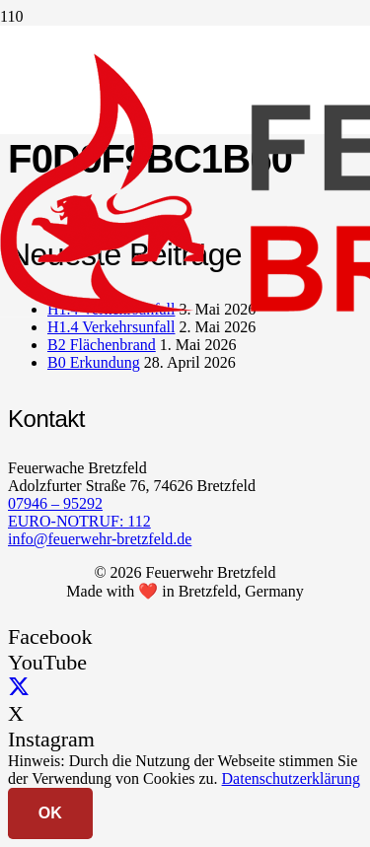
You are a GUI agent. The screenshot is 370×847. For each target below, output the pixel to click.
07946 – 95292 (55, 503)
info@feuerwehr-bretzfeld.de (99, 538)
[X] (19, 687)
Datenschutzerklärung (291, 778)
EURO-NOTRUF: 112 (79, 521)
